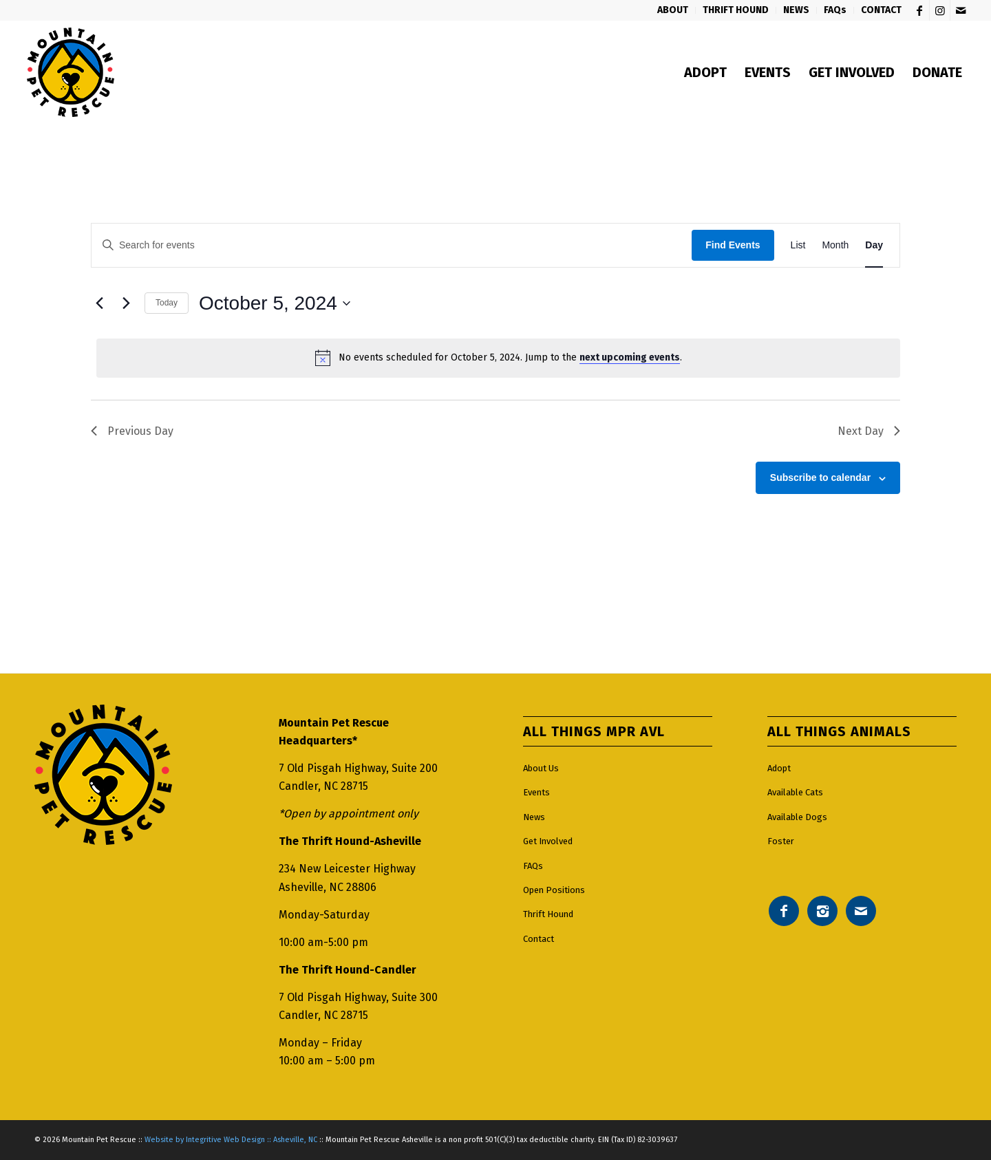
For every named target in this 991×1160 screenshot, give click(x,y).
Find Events (732, 244)
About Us (541, 768)
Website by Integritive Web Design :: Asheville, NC (231, 1139)
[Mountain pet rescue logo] (70, 72)
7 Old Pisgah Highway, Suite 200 (358, 768)
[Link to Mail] (960, 10)
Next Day (869, 431)
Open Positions (554, 890)
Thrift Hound (548, 914)
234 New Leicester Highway (347, 868)
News (534, 817)
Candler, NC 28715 (323, 786)
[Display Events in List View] (798, 245)
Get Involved (548, 841)
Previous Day (132, 431)
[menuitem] (673, 10)
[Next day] (126, 303)
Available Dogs (797, 817)
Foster (780, 841)
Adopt (779, 768)
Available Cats (795, 792)
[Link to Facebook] (919, 10)
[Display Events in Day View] (874, 245)
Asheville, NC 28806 (327, 887)
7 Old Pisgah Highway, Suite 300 (358, 997)
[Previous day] (99, 303)
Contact (538, 939)
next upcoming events (629, 357)
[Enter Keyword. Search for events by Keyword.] (392, 245)
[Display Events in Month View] (835, 245)
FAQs (533, 866)
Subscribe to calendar (820, 477)
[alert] (498, 358)
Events (536, 792)
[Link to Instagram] (940, 10)
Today (167, 303)
